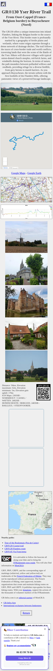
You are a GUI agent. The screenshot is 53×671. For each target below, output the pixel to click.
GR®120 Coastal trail (14, 545)
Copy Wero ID (24, 658)
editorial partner (25, 597)
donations (27, 590)
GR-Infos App (10, 602)
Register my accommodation (19, 646)
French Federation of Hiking (29, 576)
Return (26, 612)
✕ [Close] (45, 629)
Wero (31, 638)
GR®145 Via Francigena (15, 551)
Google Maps (18, 173)
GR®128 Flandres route (15, 548)
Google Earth (34, 173)
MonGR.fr (19, 565)
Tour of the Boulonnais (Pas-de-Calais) (22, 543)
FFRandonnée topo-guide (24, 562)
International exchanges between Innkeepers (22, 605)
